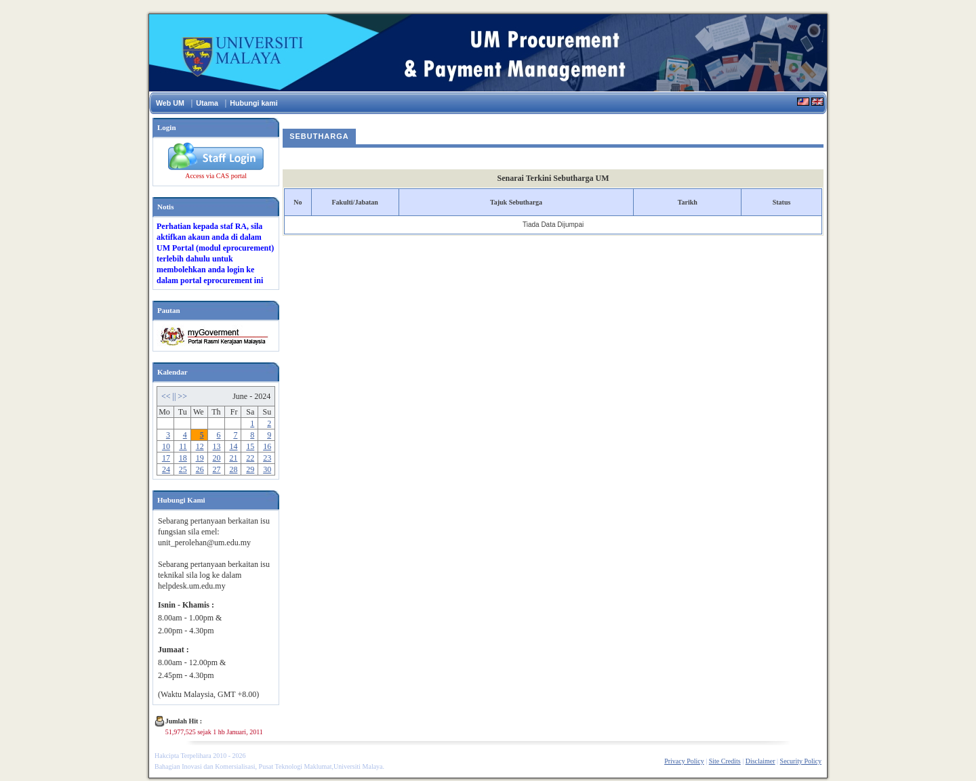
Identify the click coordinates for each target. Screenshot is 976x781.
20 (217, 458)
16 (267, 446)
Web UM (170, 103)
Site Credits (725, 761)
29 (250, 469)
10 (166, 446)
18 (183, 458)
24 (166, 469)
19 (200, 458)
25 (183, 469)
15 (250, 446)
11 (183, 446)
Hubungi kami (253, 103)
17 (166, 458)
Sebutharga (319, 136)
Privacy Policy (684, 761)
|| (175, 396)
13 (217, 446)
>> (182, 396)
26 (200, 469)
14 (233, 446)
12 (200, 446)
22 (250, 458)
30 (267, 469)
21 (233, 458)
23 (267, 458)
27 (217, 469)
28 (233, 469)
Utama (207, 103)
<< (167, 396)
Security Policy (800, 761)
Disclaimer (760, 761)
